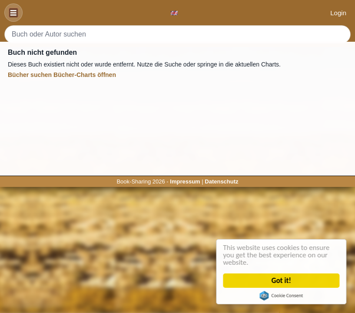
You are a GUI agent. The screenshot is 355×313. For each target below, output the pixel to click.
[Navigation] (13, 12)
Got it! (281, 280)
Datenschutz (221, 181)
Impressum (185, 181)
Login (338, 13)
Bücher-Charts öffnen (84, 74)
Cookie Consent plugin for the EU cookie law (281, 295)
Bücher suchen (30, 74)
